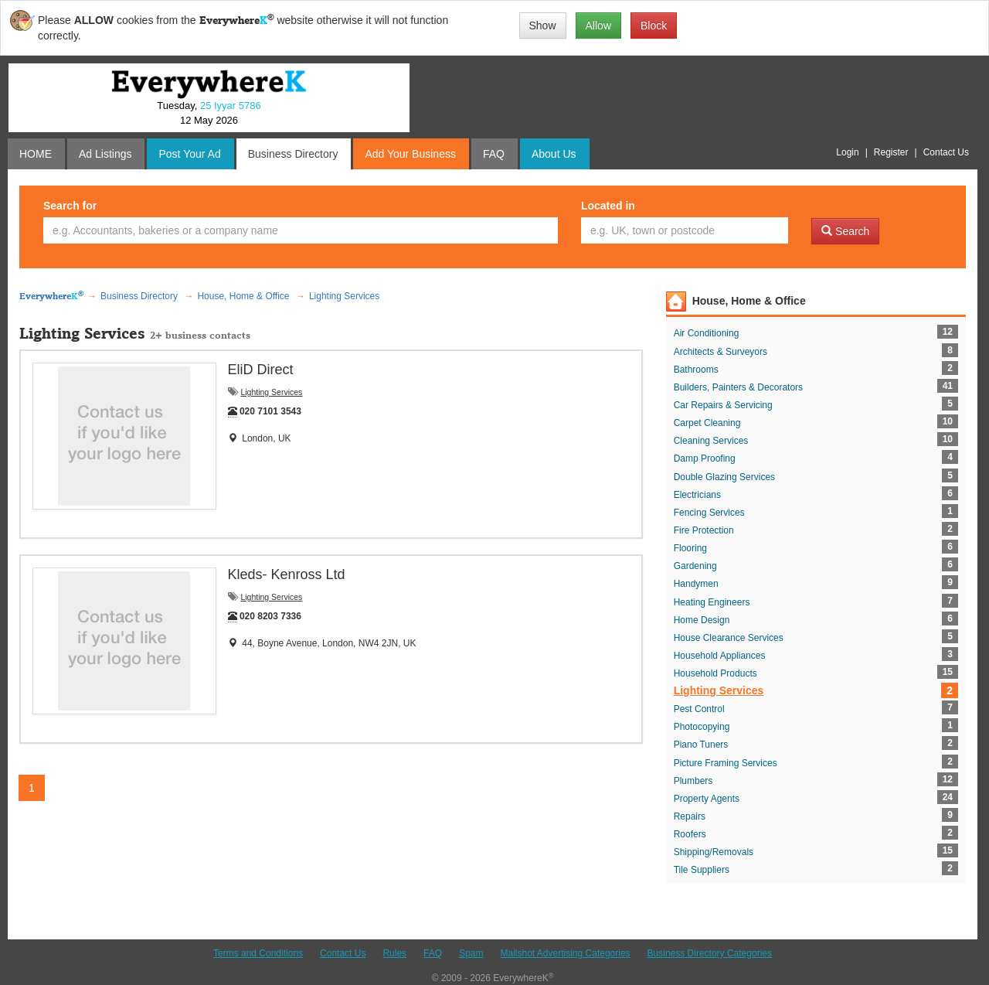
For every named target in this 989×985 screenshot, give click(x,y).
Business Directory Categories (709, 953)
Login (847, 152)
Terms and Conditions (258, 953)
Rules (394, 953)
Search (845, 231)
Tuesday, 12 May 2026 (208, 113)
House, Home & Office (749, 301)
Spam (471, 953)
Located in (608, 205)
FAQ (432, 953)
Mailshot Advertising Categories (565, 953)
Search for (70, 205)
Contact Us (342, 953)
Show (542, 25)
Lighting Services (271, 392)
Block (654, 25)
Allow (598, 25)
